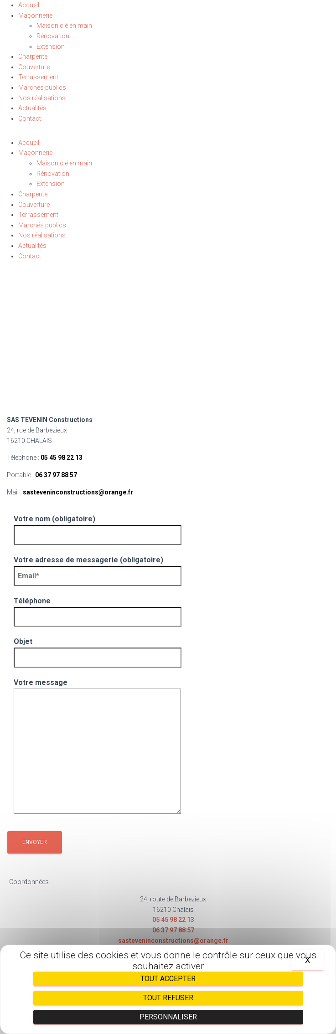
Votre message (97, 747)
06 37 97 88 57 (56, 474)
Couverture (34, 67)
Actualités (32, 108)
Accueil (28, 5)
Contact (29, 118)
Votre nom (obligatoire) (97, 526)
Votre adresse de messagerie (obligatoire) (97, 568)
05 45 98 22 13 (62, 457)
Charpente (32, 56)
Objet (97, 649)
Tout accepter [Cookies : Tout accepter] (168, 978)
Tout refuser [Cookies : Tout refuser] (168, 997)
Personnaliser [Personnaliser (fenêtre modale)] (168, 1017)
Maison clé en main (64, 25)
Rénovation (52, 36)
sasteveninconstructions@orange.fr (78, 492)
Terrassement (38, 77)
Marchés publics (42, 87)
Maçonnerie (35, 15)
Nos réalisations (42, 98)
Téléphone (97, 609)
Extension (50, 46)
